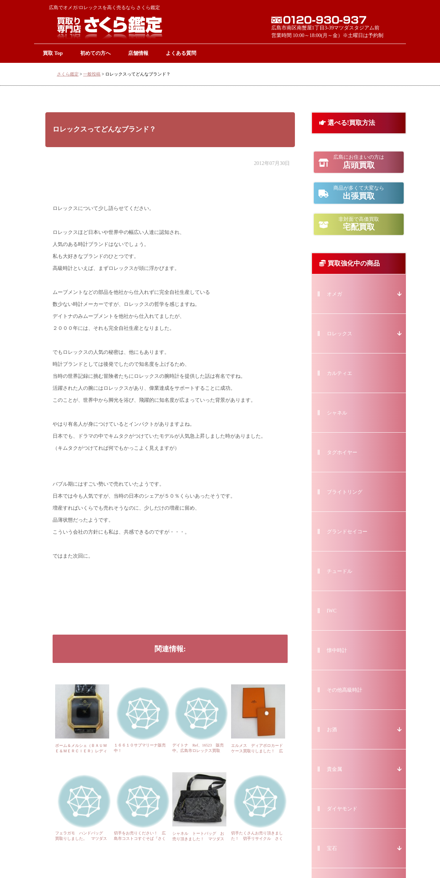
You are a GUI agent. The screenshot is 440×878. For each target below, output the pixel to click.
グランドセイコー (347, 531)
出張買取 (358, 193)
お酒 (332, 729)
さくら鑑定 (68, 74)
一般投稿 (91, 74)
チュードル (339, 571)
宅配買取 (358, 224)
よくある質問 (181, 53)
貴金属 (334, 769)
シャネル (337, 413)
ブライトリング (344, 492)
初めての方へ (95, 53)
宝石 (332, 848)
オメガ (334, 294)
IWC (332, 611)
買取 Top (53, 53)
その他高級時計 (344, 690)
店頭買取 (358, 162)
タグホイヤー (342, 452)
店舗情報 (138, 53)
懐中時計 (337, 650)
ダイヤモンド (342, 809)
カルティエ (339, 373)
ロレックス (339, 333)
